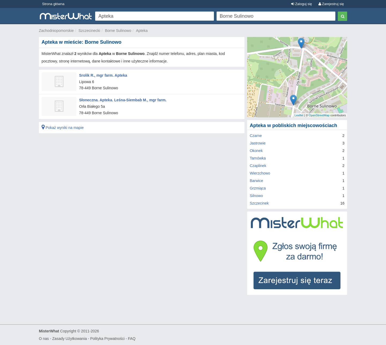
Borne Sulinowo (118, 30)
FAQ (131, 338)
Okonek (256, 151)
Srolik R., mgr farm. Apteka (103, 75)
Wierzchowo (260, 173)
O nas (44, 338)
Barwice (256, 181)
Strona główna (53, 4)
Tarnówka (258, 158)
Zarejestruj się (331, 4)
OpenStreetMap (319, 115)
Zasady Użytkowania (69, 338)
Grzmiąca (258, 188)
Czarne (256, 135)
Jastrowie (258, 143)
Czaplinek (258, 166)
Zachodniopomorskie (56, 30)
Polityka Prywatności (107, 338)
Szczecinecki (89, 30)
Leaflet (299, 115)
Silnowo (256, 196)
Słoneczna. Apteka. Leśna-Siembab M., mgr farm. (122, 100)
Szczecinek (259, 203)
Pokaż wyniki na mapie (63, 127)
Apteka (142, 30)
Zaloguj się (301, 4)
